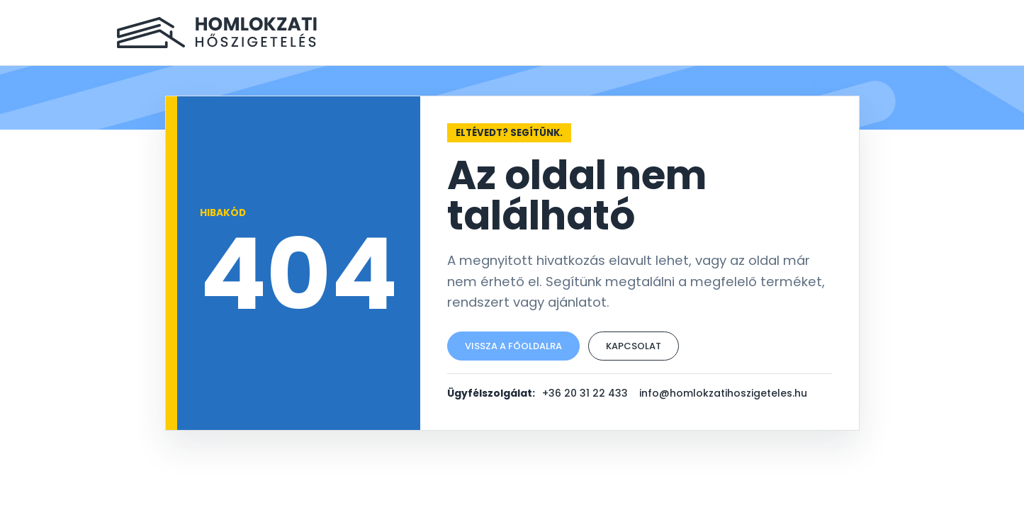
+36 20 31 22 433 (585, 393)
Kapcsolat (633, 346)
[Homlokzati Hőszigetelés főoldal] (217, 32)
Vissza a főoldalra (513, 346)
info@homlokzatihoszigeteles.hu (723, 393)
